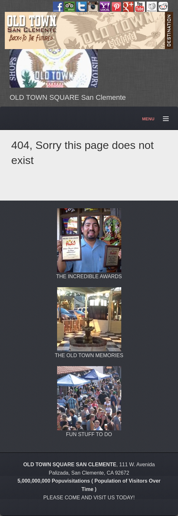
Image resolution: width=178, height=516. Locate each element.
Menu (162, 119)
